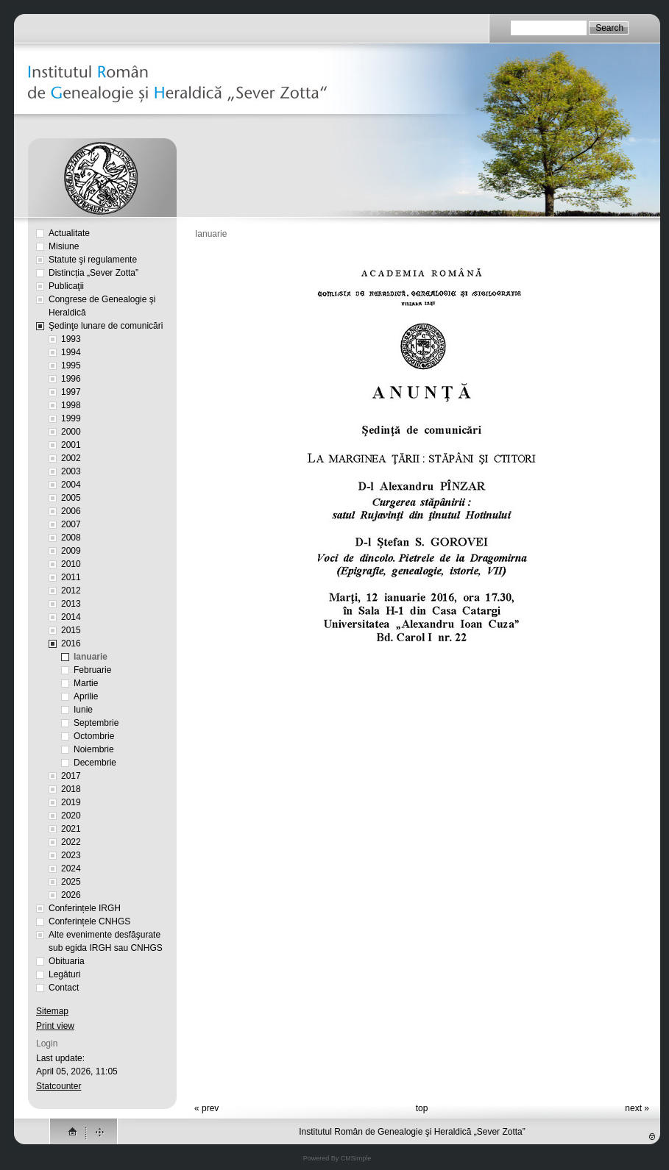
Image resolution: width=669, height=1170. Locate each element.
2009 (71, 551)
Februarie (92, 670)
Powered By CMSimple (337, 1158)
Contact (64, 987)
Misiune (64, 246)
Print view (55, 1026)
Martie (86, 683)
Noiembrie (94, 749)
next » (637, 1108)
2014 (71, 617)
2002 (71, 458)
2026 (71, 895)
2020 (71, 815)
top (422, 1108)
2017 (71, 776)
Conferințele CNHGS (89, 921)
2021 (71, 829)
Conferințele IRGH (85, 908)
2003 (71, 471)
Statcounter (58, 1086)
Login (46, 1043)
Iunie (83, 710)
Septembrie (96, 723)
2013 (71, 604)
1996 (71, 379)
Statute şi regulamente (93, 259)
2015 (71, 630)
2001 (71, 445)
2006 (71, 511)
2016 (71, 643)
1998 (71, 405)
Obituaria (67, 961)
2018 (71, 789)
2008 (71, 537)
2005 (71, 498)
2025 (71, 882)
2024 (71, 868)
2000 (71, 432)
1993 (71, 339)
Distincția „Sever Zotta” (93, 273)
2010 (71, 564)
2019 (71, 802)
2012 (71, 590)
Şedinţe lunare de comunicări (106, 326)
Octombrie (94, 736)
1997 (71, 392)
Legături (64, 974)
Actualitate (69, 233)
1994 (71, 352)
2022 (71, 842)
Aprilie (86, 696)
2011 (71, 577)
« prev (206, 1108)
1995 (71, 365)
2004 (71, 484)
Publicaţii (66, 286)
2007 (71, 524)
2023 (71, 855)
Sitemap (52, 1011)
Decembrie (95, 762)
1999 (71, 418)
